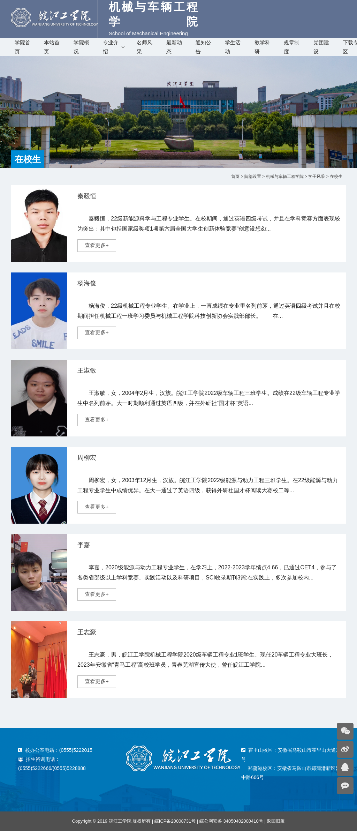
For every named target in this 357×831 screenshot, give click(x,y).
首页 (235, 176)
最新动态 (174, 46)
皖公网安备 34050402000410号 (231, 821)
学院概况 (81, 46)
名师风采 (144, 46)
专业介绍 (111, 46)
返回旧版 (276, 821)
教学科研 (262, 46)
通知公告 (203, 46)
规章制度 (291, 46)
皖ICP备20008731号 (175, 821)
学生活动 (233, 46)
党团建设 (321, 46)
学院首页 (22, 46)
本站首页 (52, 46)
